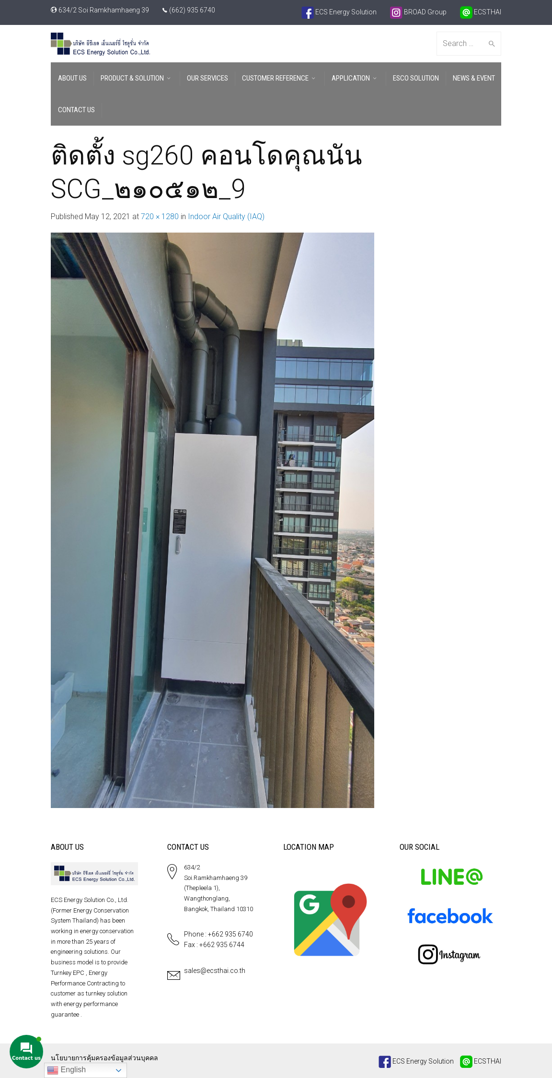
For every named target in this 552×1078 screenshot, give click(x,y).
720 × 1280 (160, 216)
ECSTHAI (480, 12)
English (66, 1070)
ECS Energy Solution (339, 12)
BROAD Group (418, 12)
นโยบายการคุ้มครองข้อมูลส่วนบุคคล (104, 1058)
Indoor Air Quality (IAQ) (226, 216)
